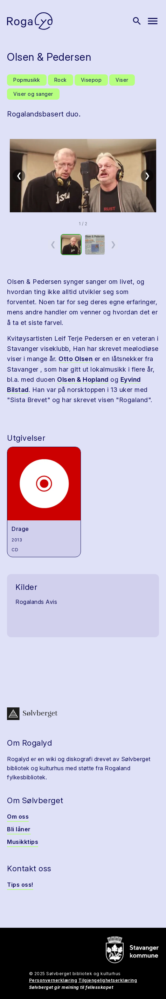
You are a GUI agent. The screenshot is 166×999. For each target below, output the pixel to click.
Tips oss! (20, 884)
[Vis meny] (152, 21)
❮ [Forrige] (19, 175)
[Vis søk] (137, 21)
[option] (71, 244)
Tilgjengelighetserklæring (107, 980)
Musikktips (22, 841)
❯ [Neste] (147, 175)
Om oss (18, 816)
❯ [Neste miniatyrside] (113, 244)
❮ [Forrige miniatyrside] (53, 244)
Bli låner (19, 829)
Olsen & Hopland (83, 379)
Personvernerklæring (53, 980)
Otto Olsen (75, 358)
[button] (83, 176)
